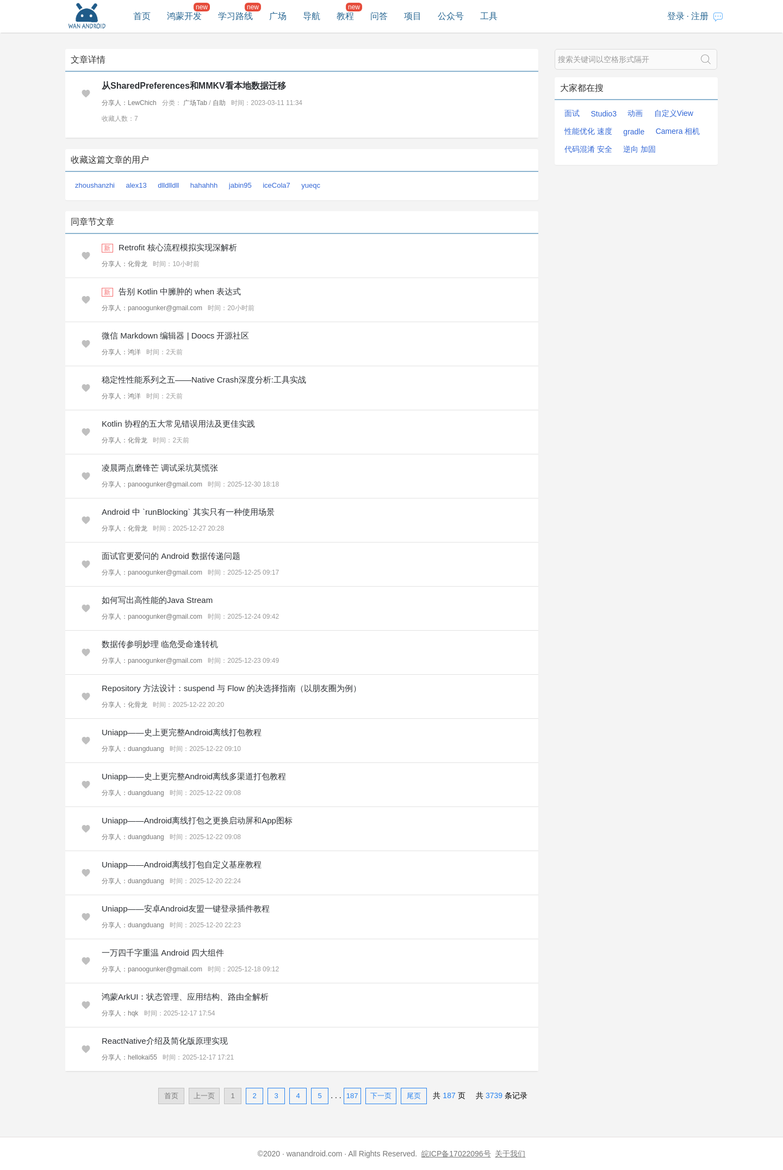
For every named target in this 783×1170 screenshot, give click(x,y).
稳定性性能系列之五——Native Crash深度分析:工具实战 (204, 379)
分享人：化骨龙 (124, 264)
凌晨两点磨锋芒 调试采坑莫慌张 (160, 467)
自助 (219, 103)
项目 (412, 16)
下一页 (380, 1096)
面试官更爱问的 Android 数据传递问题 (171, 556)
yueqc (310, 185)
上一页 (204, 1096)
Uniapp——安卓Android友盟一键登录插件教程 (186, 908)
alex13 (136, 185)
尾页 (414, 1096)
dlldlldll (168, 185)
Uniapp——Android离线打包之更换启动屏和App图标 (197, 820)
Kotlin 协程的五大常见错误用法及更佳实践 (178, 423)
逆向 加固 (639, 149)
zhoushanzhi (95, 185)
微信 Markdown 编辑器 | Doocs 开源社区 (175, 335)
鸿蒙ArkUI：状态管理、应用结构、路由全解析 (185, 996)
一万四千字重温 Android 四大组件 (163, 952)
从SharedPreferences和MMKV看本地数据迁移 (194, 85)
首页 (142, 16)
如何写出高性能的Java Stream (157, 600)
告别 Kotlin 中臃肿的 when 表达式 (180, 291)
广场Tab (195, 103)
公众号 (451, 16)
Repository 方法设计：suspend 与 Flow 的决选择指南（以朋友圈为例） (231, 688)
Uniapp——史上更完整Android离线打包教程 (182, 732)
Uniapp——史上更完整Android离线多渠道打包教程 (194, 776)
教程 (345, 16)
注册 (700, 16)
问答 (379, 16)
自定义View (673, 113)
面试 (572, 113)
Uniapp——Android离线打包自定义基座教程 (182, 864)
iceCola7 (276, 185)
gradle (633, 131)
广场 (278, 16)
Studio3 (603, 113)
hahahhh (204, 185)
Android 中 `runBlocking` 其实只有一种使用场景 (188, 511)
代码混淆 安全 (588, 149)
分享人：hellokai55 (129, 1057)
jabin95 (240, 185)
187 (352, 1096)
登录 (676, 16)
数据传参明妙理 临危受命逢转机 (160, 644)
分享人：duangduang (133, 749)
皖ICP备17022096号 (456, 1153)
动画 (635, 113)
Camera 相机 (678, 131)
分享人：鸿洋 (121, 352)
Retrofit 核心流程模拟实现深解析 (178, 247)
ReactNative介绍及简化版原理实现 (165, 1040)
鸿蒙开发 (184, 16)
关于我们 (510, 1153)
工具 (489, 16)
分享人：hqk (120, 1013)
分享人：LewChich (129, 103)
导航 (311, 16)
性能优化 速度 (588, 131)
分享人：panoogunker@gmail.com (152, 308)
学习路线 (235, 16)
